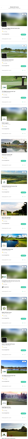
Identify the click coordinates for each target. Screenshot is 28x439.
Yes (22, 38)
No (24, 38)
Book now (23, 34)
